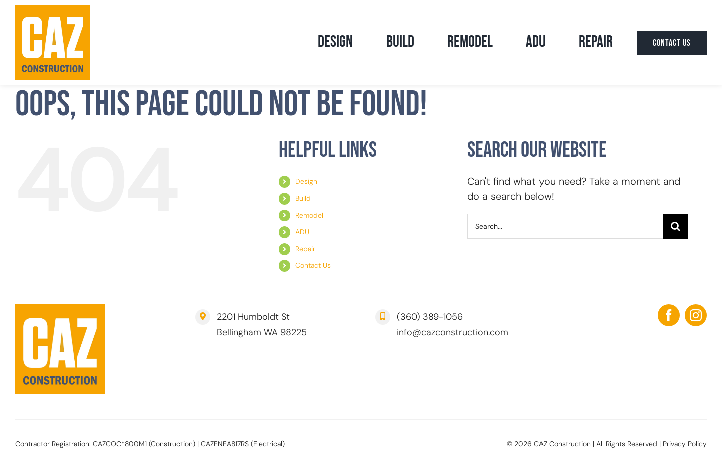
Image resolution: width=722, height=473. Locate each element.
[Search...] (565, 226)
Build (303, 198)
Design (306, 181)
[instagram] (696, 315)
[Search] (675, 226)
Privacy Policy (685, 443)
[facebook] (669, 315)
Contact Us (313, 265)
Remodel (309, 215)
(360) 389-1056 (430, 317)
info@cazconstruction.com (452, 332)
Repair (305, 248)
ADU (302, 231)
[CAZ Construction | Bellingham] (52, 10)
